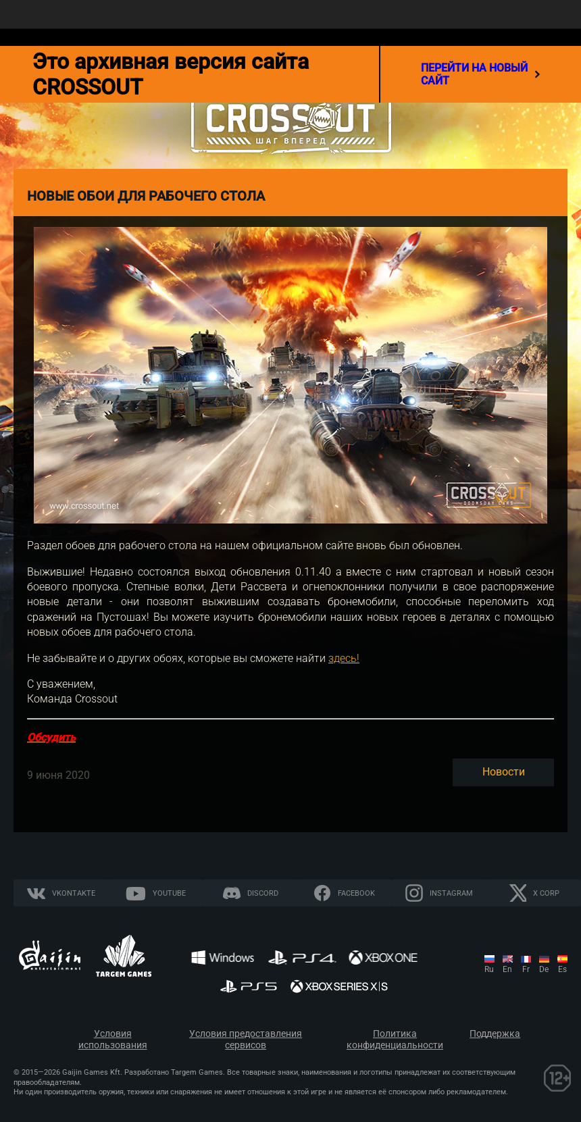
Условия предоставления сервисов (245, 1039)
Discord (262, 893)
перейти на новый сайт (480, 74)
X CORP (546, 893)
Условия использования (112, 1039)
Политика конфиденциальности (395, 1039)
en (507, 969)
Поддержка (495, 1034)
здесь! (343, 658)
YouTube (169, 893)
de (544, 969)
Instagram (451, 893)
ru (489, 969)
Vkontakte (73, 893)
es (562, 969)
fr (526, 969)
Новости (503, 771)
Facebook (356, 893)
